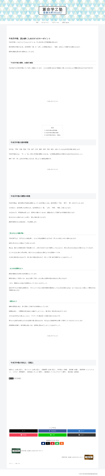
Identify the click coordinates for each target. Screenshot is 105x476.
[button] (81, 435)
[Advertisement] (52, 31)
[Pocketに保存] (23, 435)
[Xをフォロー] (49, 443)
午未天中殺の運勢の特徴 (52, 132)
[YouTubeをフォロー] (52, 443)
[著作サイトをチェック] (45, 443)
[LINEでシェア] (52, 435)
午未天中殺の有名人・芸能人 (53, 135)
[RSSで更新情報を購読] (59, 443)
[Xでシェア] (23, 431)
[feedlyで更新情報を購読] (55, 443)
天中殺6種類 (18, 378)
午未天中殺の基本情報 (51, 130)
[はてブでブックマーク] (81, 431)
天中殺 (11, 378)
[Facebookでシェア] (52, 431)
